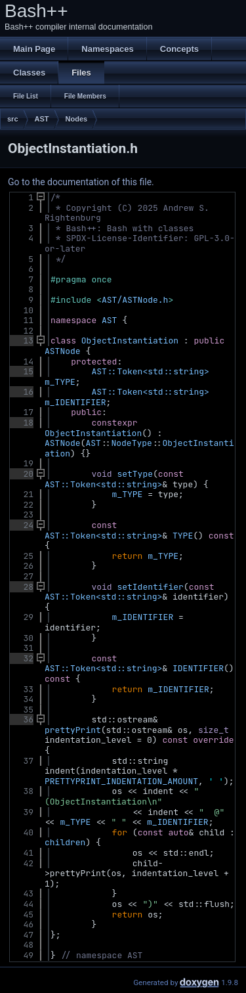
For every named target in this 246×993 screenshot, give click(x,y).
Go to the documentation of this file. (81, 182)
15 (20, 371)
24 (20, 525)
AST (42, 119)
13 (20, 340)
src (12, 119)
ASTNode (63, 351)
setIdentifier (150, 586)
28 (20, 586)
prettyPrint (73, 730)
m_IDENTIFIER (75, 402)
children (65, 842)
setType (135, 473)
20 (20, 473)
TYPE (183, 535)
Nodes (77, 119)
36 (20, 719)
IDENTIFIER (198, 668)
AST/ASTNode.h (135, 299)
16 (20, 391)
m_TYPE (60, 381)
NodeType (131, 443)
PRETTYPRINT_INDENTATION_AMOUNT (121, 781)
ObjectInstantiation (129, 340)
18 (20, 422)
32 (20, 658)
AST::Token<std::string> (150, 371)
